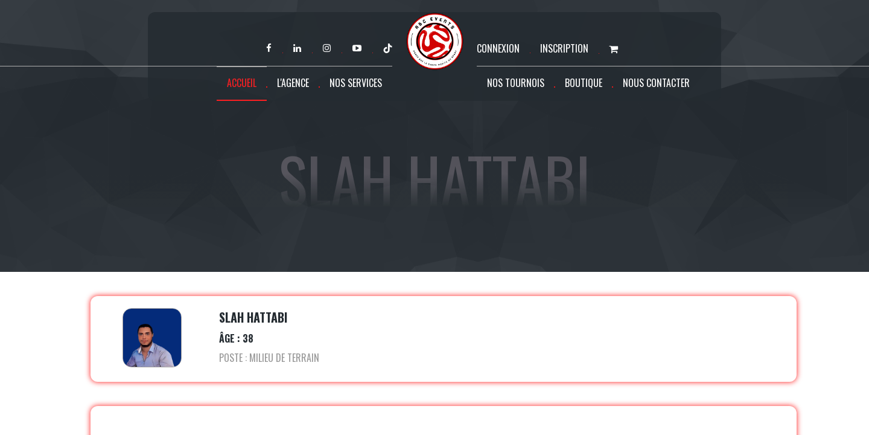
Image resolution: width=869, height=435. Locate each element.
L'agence (293, 83)
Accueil (241, 83)
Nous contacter (656, 83)
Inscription (564, 48)
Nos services (355, 83)
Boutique (583, 83)
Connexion (498, 48)
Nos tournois (515, 83)
